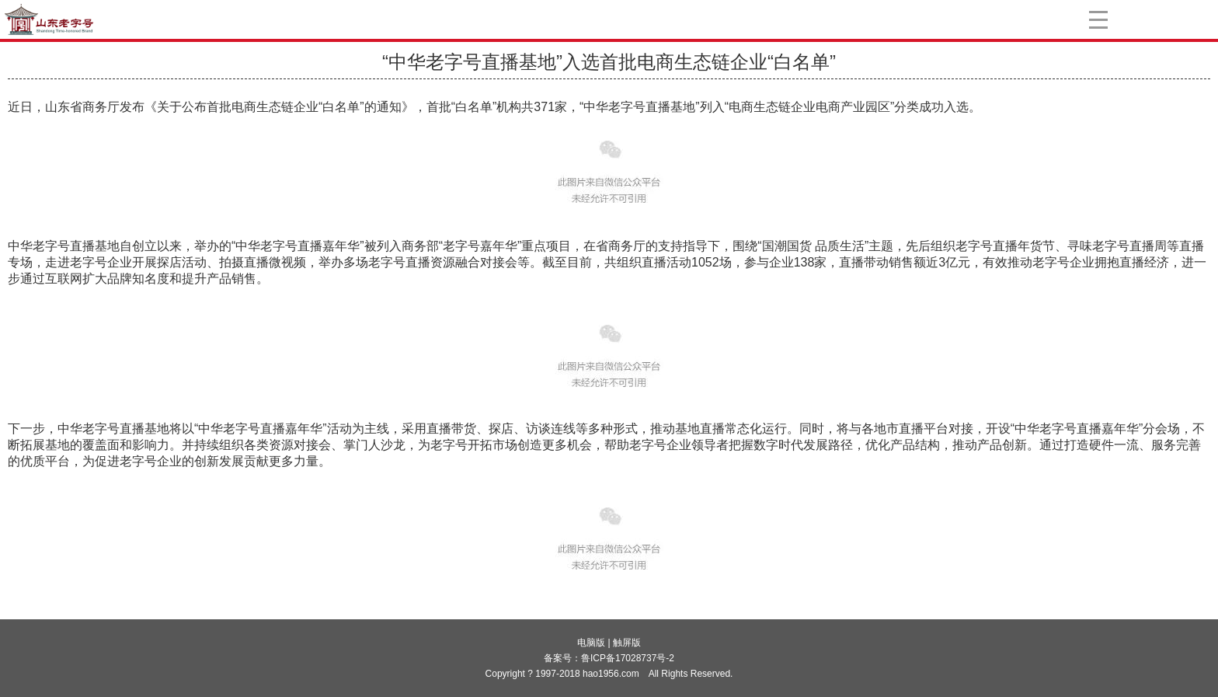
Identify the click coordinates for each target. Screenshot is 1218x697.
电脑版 (591, 642)
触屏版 (627, 642)
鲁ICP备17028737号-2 (627, 658)
